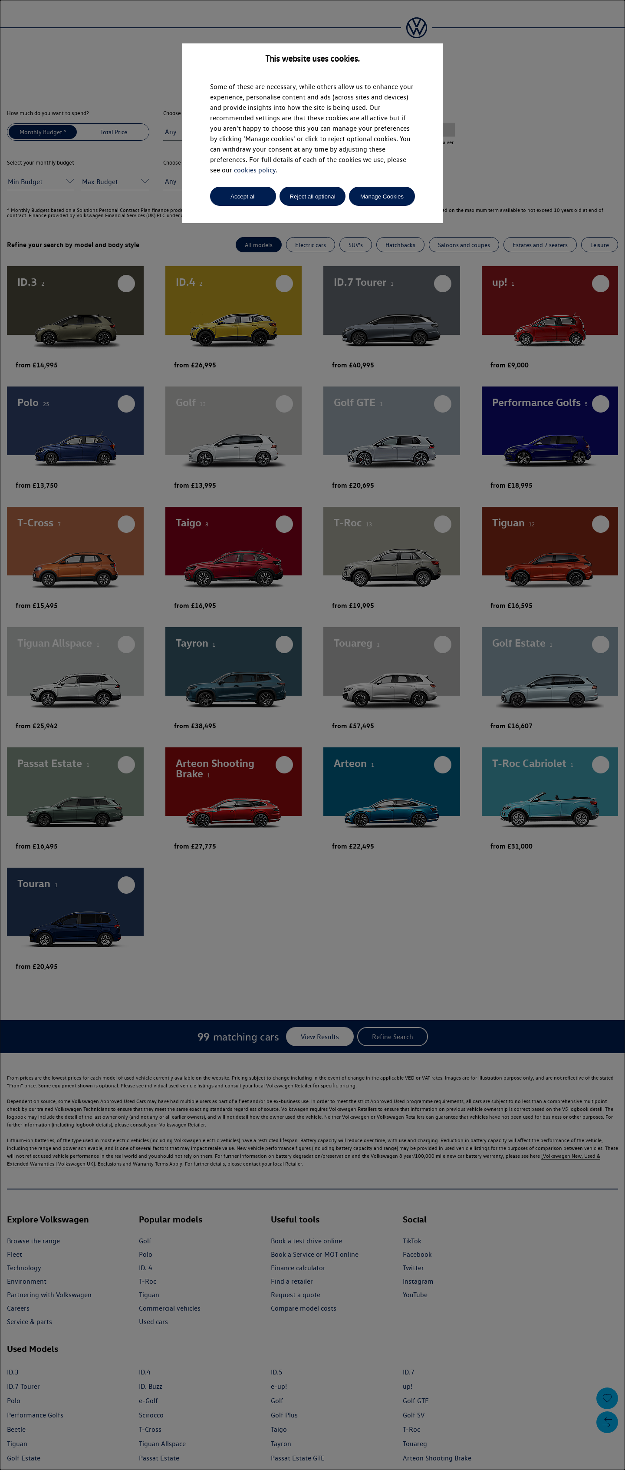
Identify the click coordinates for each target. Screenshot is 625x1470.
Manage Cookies (382, 196)
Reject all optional (312, 196)
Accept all (243, 196)
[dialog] (312, 735)
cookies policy (255, 170)
